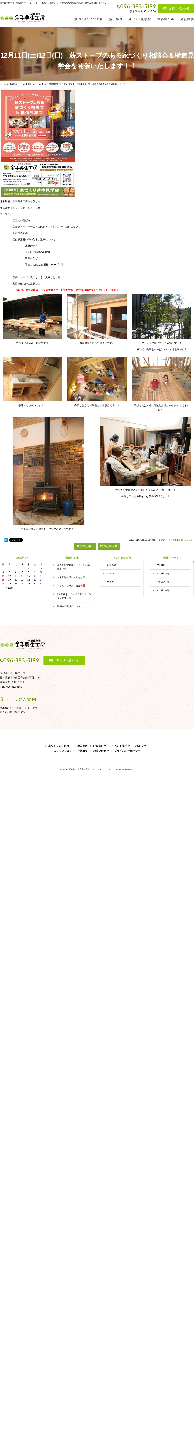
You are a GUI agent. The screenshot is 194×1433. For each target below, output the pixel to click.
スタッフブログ (63, 750)
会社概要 (82, 750)
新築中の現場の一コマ (70, 606)
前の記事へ (85, 546)
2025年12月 (163, 573)
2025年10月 (163, 590)
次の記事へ (109, 546)
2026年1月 (162, 565)
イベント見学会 (121, 745)
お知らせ (111, 565)
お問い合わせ (101, 750)
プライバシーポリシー (127, 750)
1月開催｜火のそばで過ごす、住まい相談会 (74, 596)
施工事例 (82, 745)
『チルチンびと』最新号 (71, 585)
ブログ (110, 582)
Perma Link (187, 540)
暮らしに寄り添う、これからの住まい (73, 567)
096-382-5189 (138, 6)
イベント (111, 573)
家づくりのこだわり (60, 745)
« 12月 (9, 587)
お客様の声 (99, 745)
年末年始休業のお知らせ (71, 577)
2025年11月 (163, 582)
